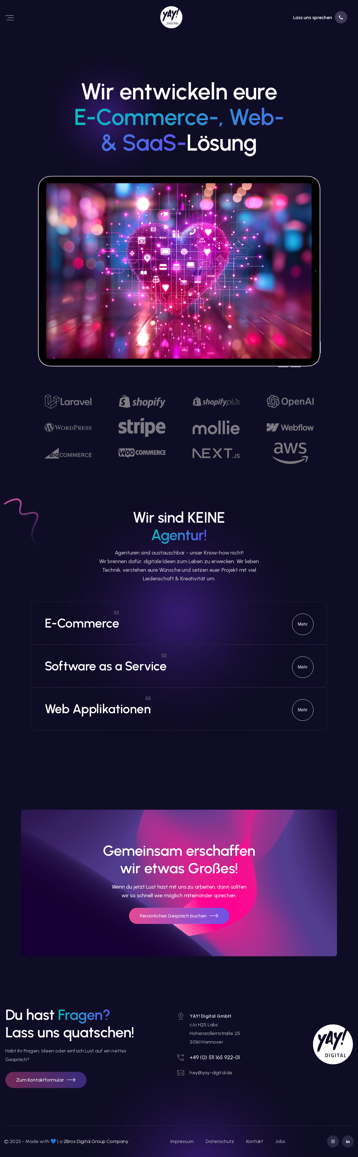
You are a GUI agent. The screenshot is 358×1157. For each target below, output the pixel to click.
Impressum (182, 1141)
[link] (150, 17)
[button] (45, 1080)
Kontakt (254, 1141)
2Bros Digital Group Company (96, 1141)
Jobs (280, 1141)
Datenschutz (220, 1141)
